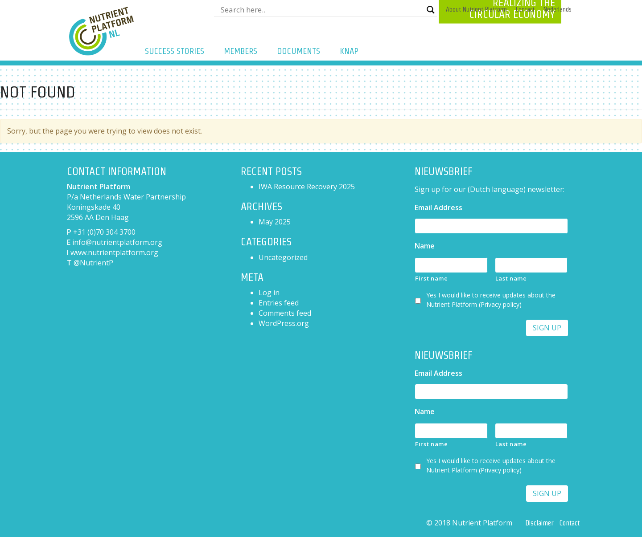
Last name (511, 278)
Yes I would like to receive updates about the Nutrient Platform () (491, 300)
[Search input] (321, 10)
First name (431, 278)
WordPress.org (284, 323)
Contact (525, 9)
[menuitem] (557, 9)
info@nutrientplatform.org (117, 242)
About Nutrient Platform (476, 9)
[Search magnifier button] (430, 10)
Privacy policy (500, 304)
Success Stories (174, 51)
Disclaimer (539, 523)
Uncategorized (283, 257)
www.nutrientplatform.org (114, 252)
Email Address (438, 207)
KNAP (349, 51)
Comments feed (285, 313)
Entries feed (279, 303)
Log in (269, 292)
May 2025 (275, 222)
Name (425, 246)
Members (240, 51)
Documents (298, 51)
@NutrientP (93, 263)
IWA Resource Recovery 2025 (307, 186)
